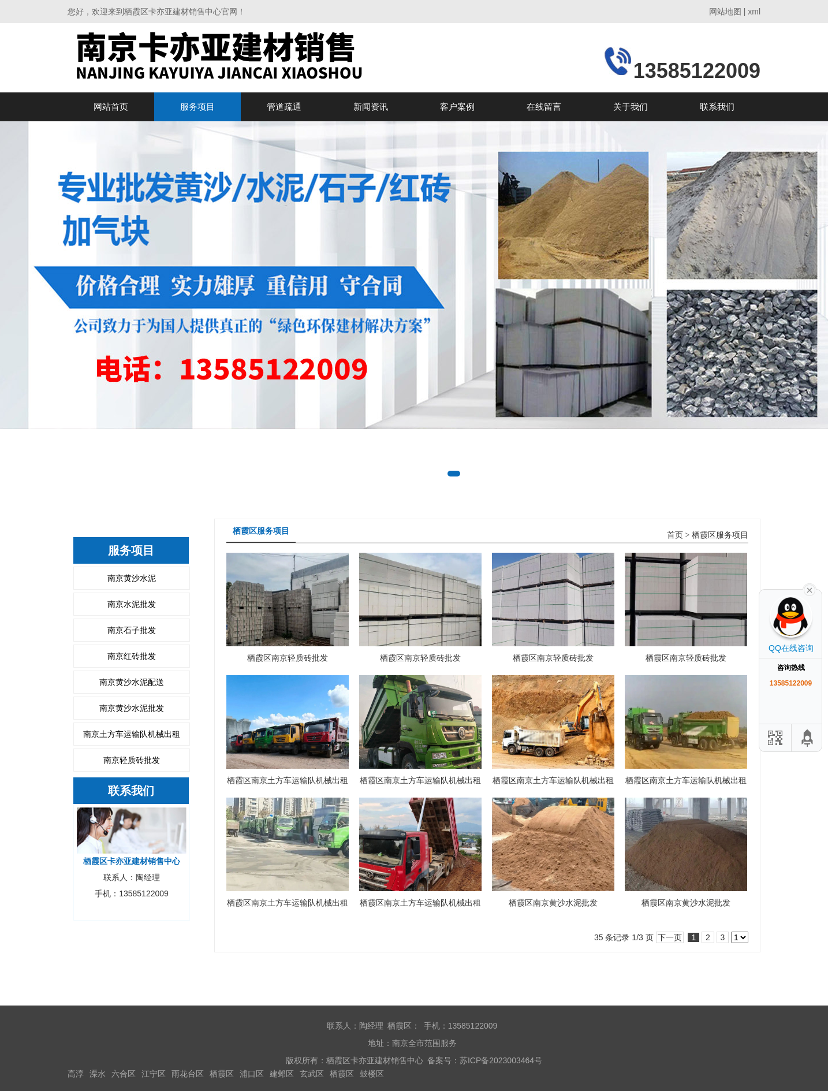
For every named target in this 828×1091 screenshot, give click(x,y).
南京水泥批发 (131, 604)
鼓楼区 (372, 1073)
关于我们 (630, 106)
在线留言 (544, 106)
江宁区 (153, 1073)
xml (754, 11)
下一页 (670, 937)
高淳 (76, 1073)
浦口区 (252, 1073)
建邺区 (282, 1073)
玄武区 (312, 1073)
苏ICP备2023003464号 (501, 1060)
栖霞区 (222, 1073)
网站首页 (111, 106)
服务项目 (197, 106)
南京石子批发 (131, 630)
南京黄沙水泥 (131, 578)
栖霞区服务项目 (720, 535)
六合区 (123, 1073)
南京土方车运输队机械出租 (131, 734)
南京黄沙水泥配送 (131, 682)
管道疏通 (284, 106)
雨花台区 (187, 1073)
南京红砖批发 (131, 656)
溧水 (97, 1073)
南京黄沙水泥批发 (131, 708)
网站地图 (725, 11)
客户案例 (457, 106)
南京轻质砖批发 (131, 760)
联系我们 (717, 106)
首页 (675, 535)
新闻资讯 (370, 106)
